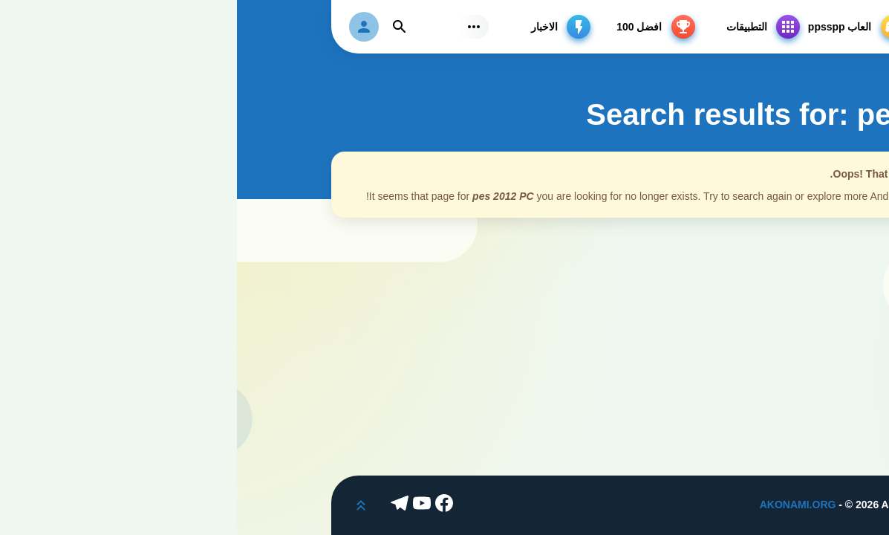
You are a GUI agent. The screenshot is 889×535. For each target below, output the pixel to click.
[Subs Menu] (237, 27)
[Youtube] (187, 505)
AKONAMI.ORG (561, 504)
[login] (127, 27)
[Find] (163, 27)
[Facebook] (209, 505)
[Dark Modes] (862, 508)
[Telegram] (165, 505)
